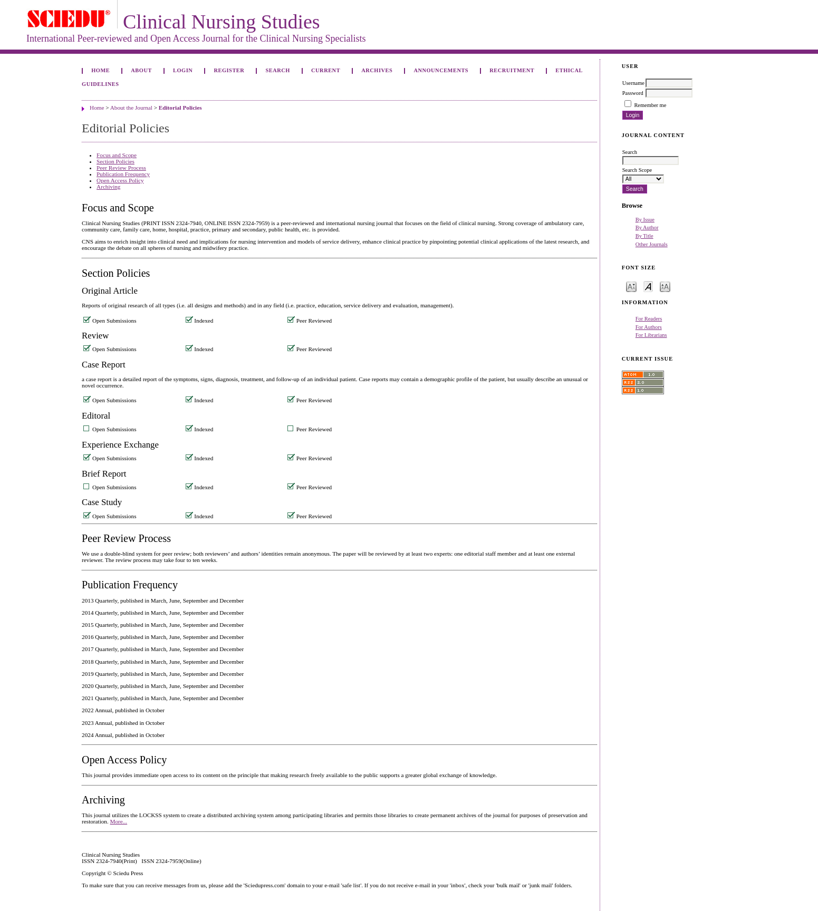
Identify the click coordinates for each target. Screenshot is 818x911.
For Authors (649, 327)
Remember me (650, 105)
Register (229, 70)
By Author (647, 227)
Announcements (440, 70)
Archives (376, 70)
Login (183, 70)
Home (100, 70)
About (141, 70)
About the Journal (131, 107)
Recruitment (511, 70)
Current (325, 70)
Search (277, 70)
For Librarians (651, 335)
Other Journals (652, 244)
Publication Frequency (123, 174)
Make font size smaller (631, 286)
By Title (644, 236)
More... (119, 821)
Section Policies (115, 161)
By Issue (645, 219)
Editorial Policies (180, 107)
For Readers (649, 319)
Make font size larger (665, 286)
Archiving (108, 186)
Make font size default (648, 286)
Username (633, 83)
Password (632, 93)
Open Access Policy (120, 180)
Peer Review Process (121, 167)
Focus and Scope (117, 155)
